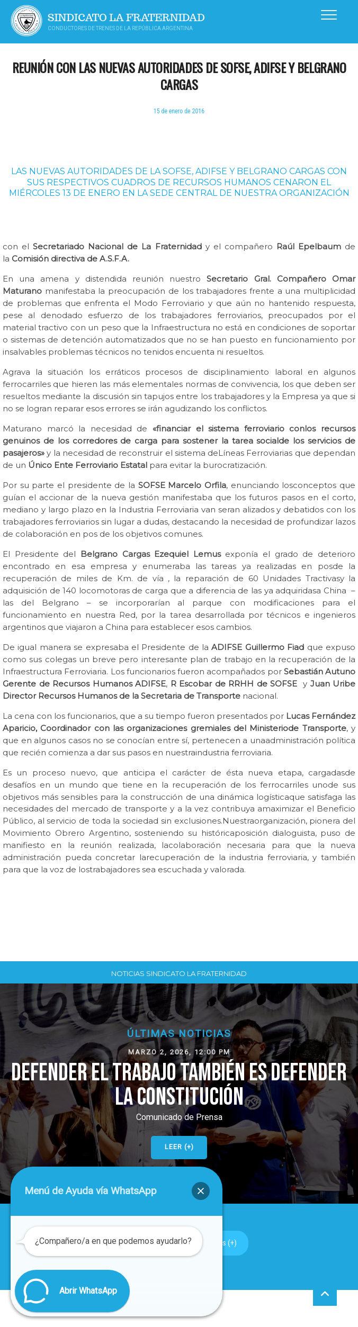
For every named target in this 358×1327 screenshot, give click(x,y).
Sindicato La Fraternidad (126, 18)
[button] (179, 1093)
